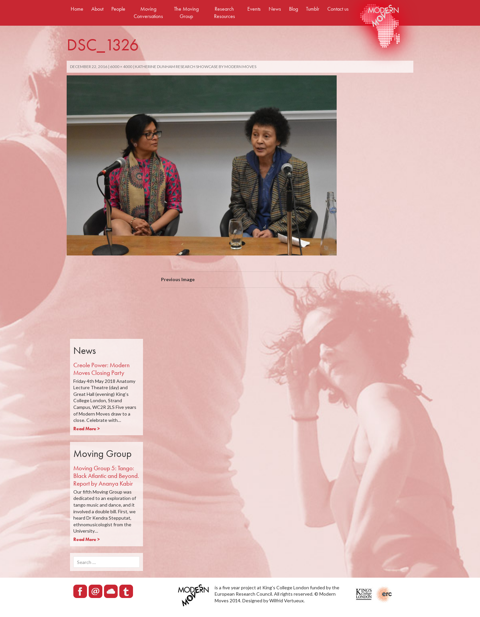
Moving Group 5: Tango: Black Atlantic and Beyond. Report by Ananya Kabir (106, 476)
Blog (293, 8)
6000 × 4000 (121, 66)
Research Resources (224, 12)
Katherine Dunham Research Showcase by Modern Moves (195, 66)
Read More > (86, 429)
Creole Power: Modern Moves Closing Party (101, 369)
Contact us (338, 8)
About (97, 8)
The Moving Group (186, 12)
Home (77, 8)
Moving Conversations (148, 12)
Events (254, 8)
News (275, 8)
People (118, 8)
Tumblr (312, 8)
